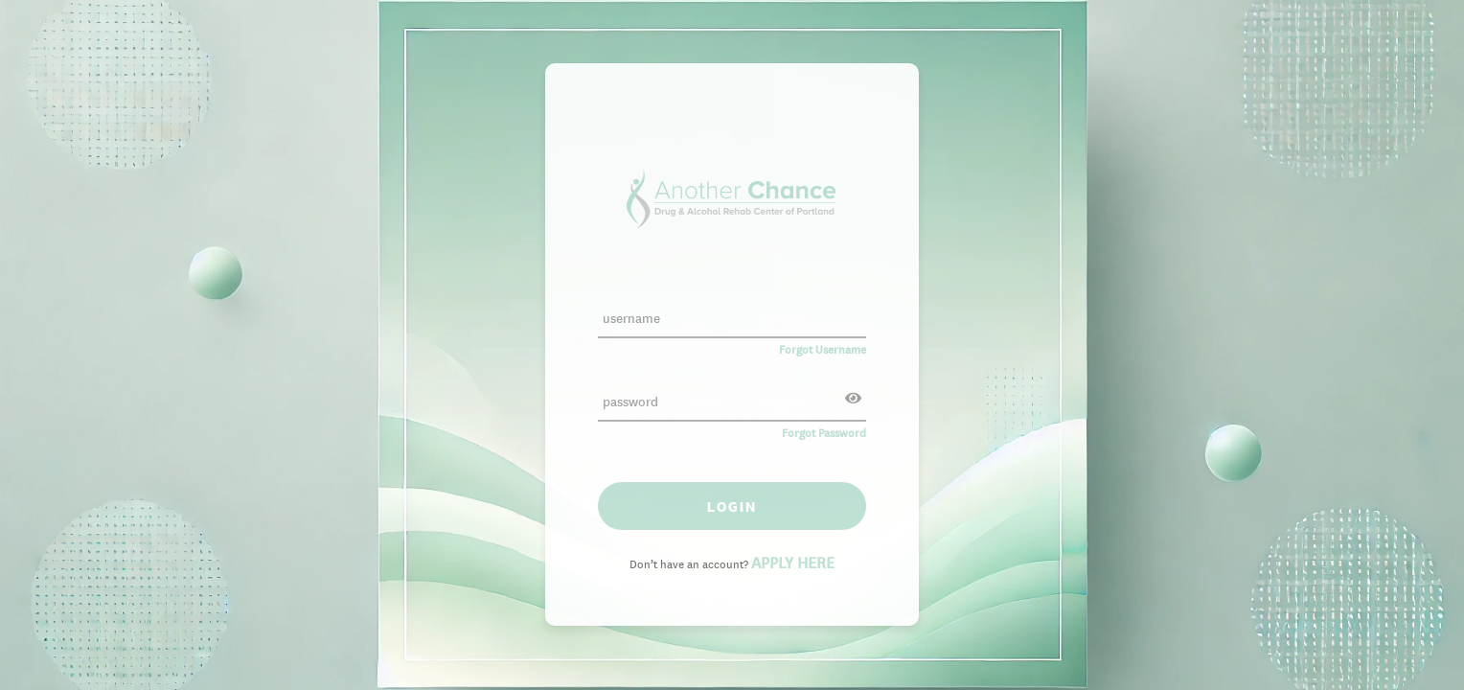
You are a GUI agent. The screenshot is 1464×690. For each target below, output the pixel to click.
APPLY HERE (793, 560)
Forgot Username (822, 347)
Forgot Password (824, 431)
